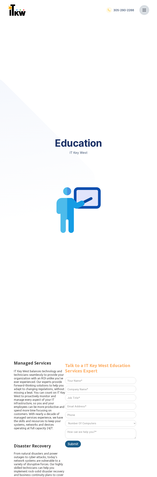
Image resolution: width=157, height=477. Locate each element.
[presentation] (92, 456)
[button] (144, 10)
